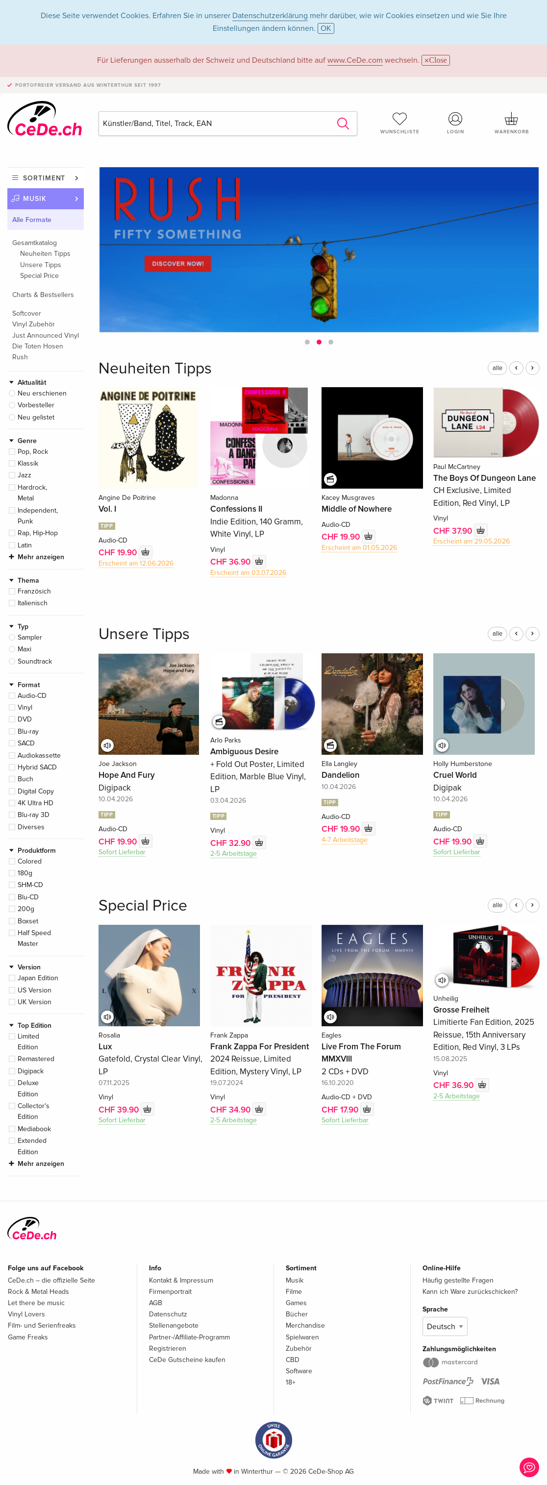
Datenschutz (168, 1314)
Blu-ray (28, 731)
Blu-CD (28, 897)
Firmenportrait (170, 1291)
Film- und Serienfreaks (42, 1325)
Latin (25, 545)
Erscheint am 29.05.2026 (471, 541)
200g (26, 909)
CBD (292, 1360)
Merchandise (305, 1325)
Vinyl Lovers (26, 1314)
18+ (291, 1382)
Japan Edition (38, 978)
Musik (35, 199)
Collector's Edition (34, 1111)
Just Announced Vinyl (45, 335)
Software (299, 1371)
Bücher (297, 1314)
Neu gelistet (36, 417)
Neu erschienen (42, 393)
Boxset (28, 921)
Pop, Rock (33, 451)
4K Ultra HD (35, 803)
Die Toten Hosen (37, 346)
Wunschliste (400, 123)
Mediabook (34, 1129)
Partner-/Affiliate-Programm (189, 1337)
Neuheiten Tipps (45, 253)
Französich (34, 591)
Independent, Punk (38, 515)
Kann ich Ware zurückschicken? (470, 1291)
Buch (25, 779)
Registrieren (167, 1348)
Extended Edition (32, 1146)
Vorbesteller (36, 405)
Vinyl (25, 707)
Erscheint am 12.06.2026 (136, 563)
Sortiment (44, 178)
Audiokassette (39, 755)
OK (326, 28)
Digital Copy (36, 791)
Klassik (28, 463)
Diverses (31, 827)
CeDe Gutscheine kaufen (187, 1360)
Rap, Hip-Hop (38, 533)
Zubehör (299, 1348)
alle (497, 368)
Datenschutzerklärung (270, 16)
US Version (34, 990)
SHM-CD (30, 885)
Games (296, 1303)
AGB (155, 1303)
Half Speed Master (34, 938)
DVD (25, 719)
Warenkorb (512, 123)
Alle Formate (31, 220)
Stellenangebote (174, 1325)
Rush (20, 357)
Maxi (24, 649)
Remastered (36, 1059)
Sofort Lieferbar (122, 852)
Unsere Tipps (40, 265)
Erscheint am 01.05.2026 (359, 548)
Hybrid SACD (37, 767)
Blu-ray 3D (34, 815)
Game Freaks (28, 1337)
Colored (30, 861)
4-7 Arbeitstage (345, 840)
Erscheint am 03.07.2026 (248, 573)
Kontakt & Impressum (181, 1280)
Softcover (26, 313)
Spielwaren (302, 1337)
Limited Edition (28, 1041)
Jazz (24, 475)
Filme (294, 1291)
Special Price (39, 276)
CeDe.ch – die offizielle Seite (51, 1280)
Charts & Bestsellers (43, 295)
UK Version (34, 1002)
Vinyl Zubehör (33, 324)
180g (25, 873)
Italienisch (33, 603)
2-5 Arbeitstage (233, 853)
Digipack (31, 1071)
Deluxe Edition (28, 1088)
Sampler (30, 637)
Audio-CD (32, 696)
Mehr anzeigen (41, 557)
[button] (307, 342)
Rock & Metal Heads (38, 1291)
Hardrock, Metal (32, 492)
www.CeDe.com (355, 60)
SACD (26, 743)
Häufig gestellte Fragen (458, 1280)
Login (456, 123)
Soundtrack (35, 661)
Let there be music (36, 1303)
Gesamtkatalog (34, 243)
